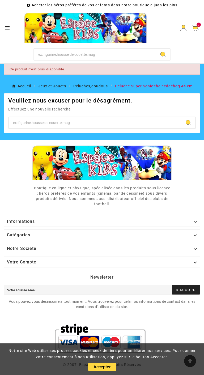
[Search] (163, 54)
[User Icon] (183, 28)
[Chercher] (95, 54)
